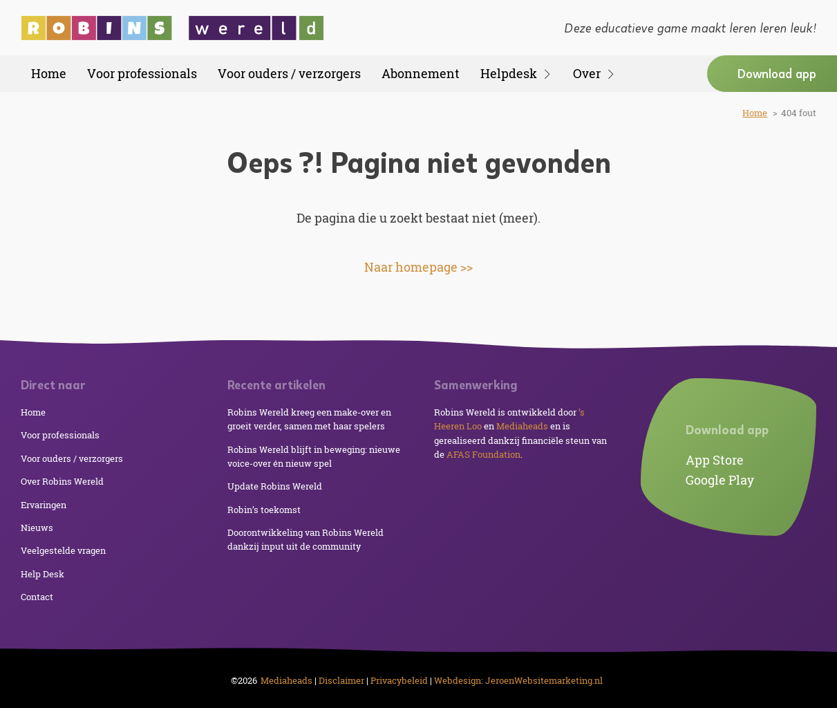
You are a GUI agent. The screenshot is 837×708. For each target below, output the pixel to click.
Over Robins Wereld (62, 481)
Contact (37, 596)
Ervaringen (43, 505)
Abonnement (421, 73)
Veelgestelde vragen (63, 550)
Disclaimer (341, 680)
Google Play (720, 480)
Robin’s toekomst (264, 509)
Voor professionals (142, 73)
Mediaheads (522, 426)
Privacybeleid (399, 680)
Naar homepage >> (418, 267)
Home (48, 73)
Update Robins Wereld (274, 486)
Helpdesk (516, 73)
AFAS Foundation (483, 454)
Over (594, 73)
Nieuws (37, 527)
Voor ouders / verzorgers (289, 73)
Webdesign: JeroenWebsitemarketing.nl (518, 680)
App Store (715, 459)
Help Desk (42, 574)
